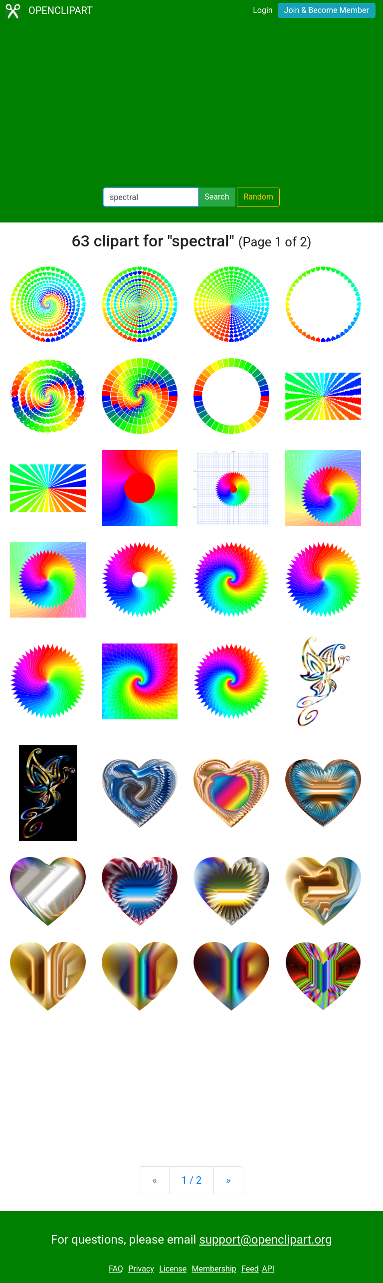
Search (216, 197)
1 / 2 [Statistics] (192, 1180)
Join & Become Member (326, 10)
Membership (214, 1269)
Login (262, 10)
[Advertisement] (191, 105)
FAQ (116, 1269)
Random (258, 197)
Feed (250, 1269)
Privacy (141, 1269)
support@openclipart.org (265, 1240)
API (268, 1269)
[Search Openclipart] (150, 197)
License (173, 1269)
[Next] (228, 1180)
